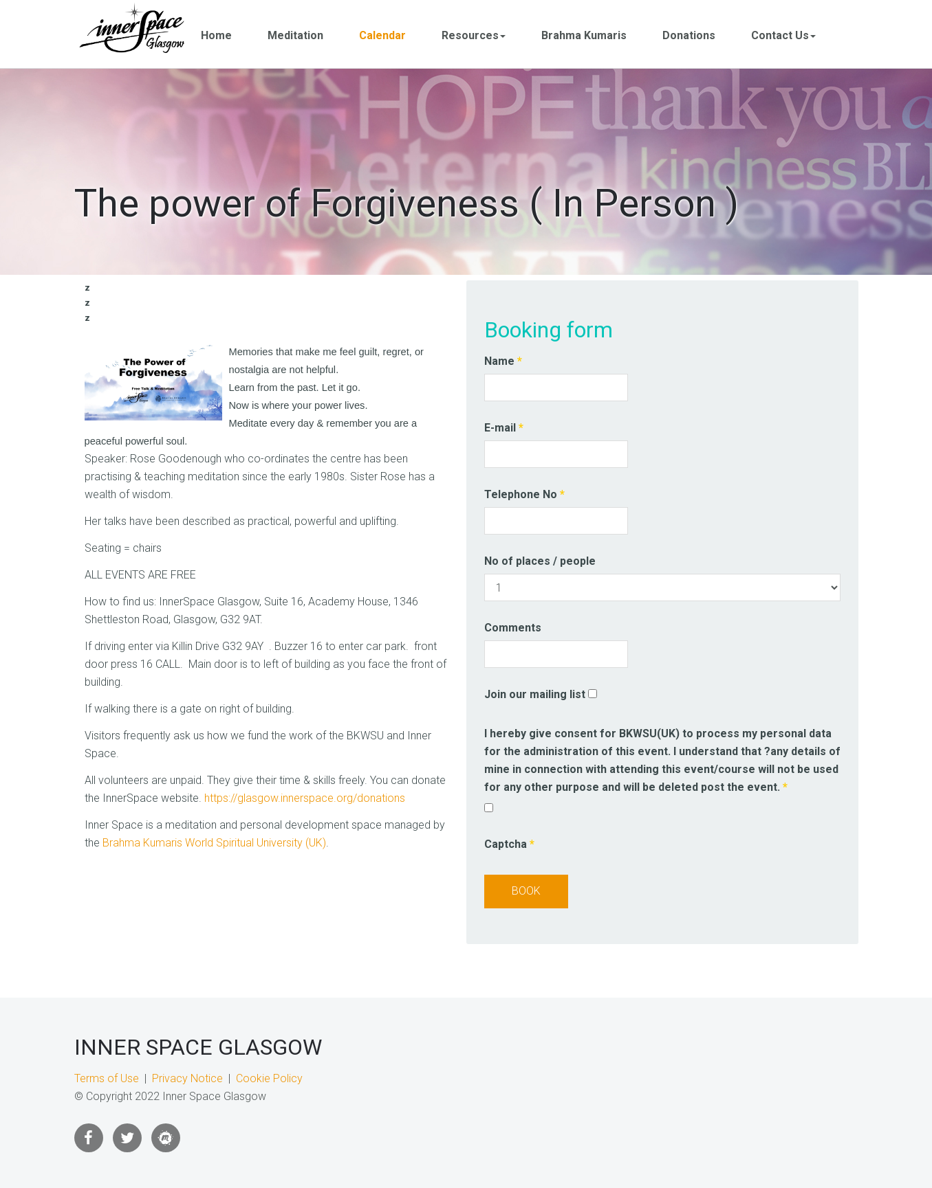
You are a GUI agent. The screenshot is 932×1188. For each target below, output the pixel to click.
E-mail (503, 427)
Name (503, 361)
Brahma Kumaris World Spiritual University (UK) (214, 842)
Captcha (509, 844)
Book (526, 890)
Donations (689, 35)
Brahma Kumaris (584, 35)
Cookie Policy (269, 1078)
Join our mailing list (534, 694)
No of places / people (540, 561)
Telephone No (524, 494)
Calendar (383, 35)
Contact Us (784, 35)
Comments (512, 627)
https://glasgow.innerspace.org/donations (304, 798)
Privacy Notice (187, 1078)
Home (217, 35)
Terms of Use (106, 1078)
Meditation (296, 35)
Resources (474, 35)
